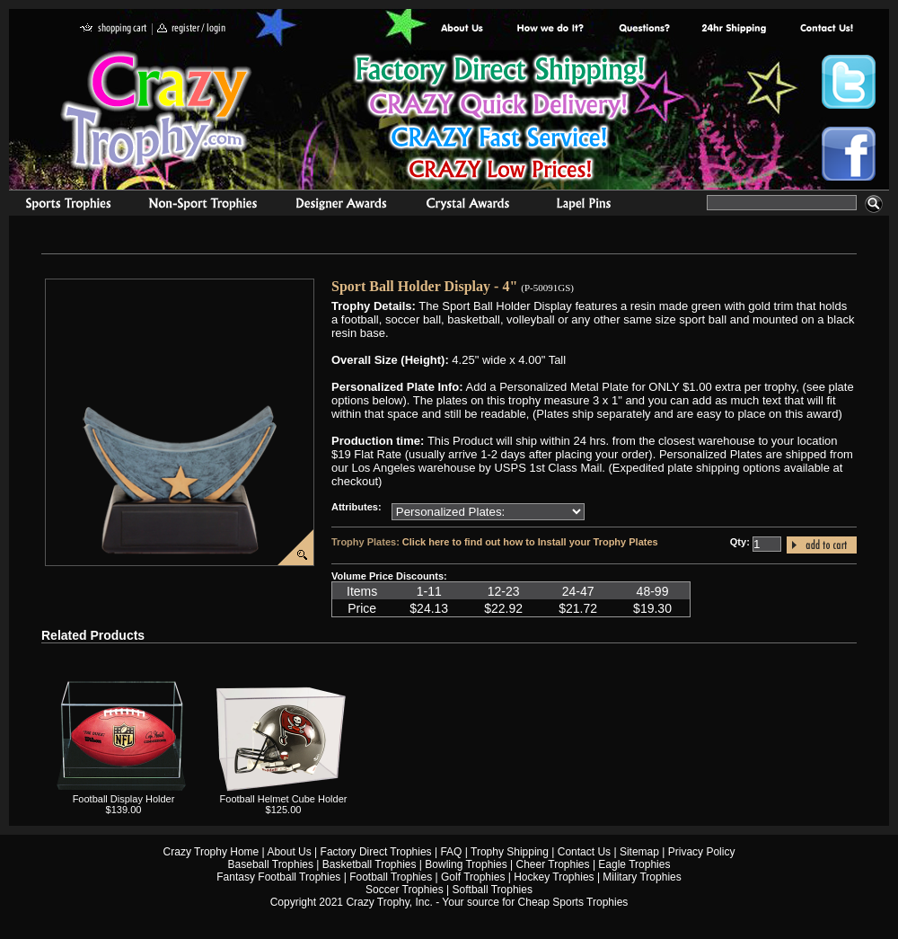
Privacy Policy (701, 852)
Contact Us (584, 852)
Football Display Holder (124, 798)
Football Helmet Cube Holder (284, 798)
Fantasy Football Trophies (278, 877)
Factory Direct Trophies (550, 29)
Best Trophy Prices (499, 120)
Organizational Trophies (203, 206)
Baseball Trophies (270, 864)
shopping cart (113, 29)
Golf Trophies (473, 877)
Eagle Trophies (634, 864)
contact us (826, 29)
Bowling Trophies (465, 864)
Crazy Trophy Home (211, 852)
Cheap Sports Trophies (573, 902)
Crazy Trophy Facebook (849, 154)
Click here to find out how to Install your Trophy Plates (530, 541)
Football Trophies (390, 877)
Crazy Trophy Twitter (849, 82)
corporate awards (341, 206)
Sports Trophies (60, 206)
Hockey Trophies (554, 877)
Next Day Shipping (733, 29)
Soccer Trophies (404, 889)
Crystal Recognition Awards (467, 206)
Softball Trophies (493, 889)
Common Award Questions (644, 29)
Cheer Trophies (553, 864)
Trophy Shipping (510, 852)
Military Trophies (642, 877)
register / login (191, 29)
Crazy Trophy (157, 110)
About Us (462, 29)
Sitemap (639, 852)
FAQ (451, 852)
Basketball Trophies (369, 864)
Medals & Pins (588, 206)
